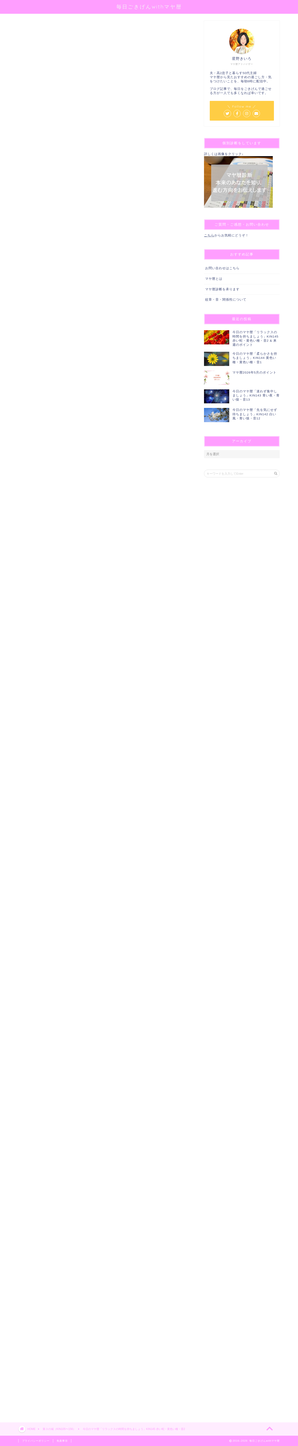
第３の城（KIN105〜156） (36, 27)
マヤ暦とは (213, 278)
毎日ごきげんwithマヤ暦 (149, 6)
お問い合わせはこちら (222, 268)
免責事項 (62, 1440)
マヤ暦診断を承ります (222, 289)
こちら (209, 235)
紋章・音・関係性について (225, 299)
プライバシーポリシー (36, 1440)
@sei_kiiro (89, 79)
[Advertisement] (104, 1238)
